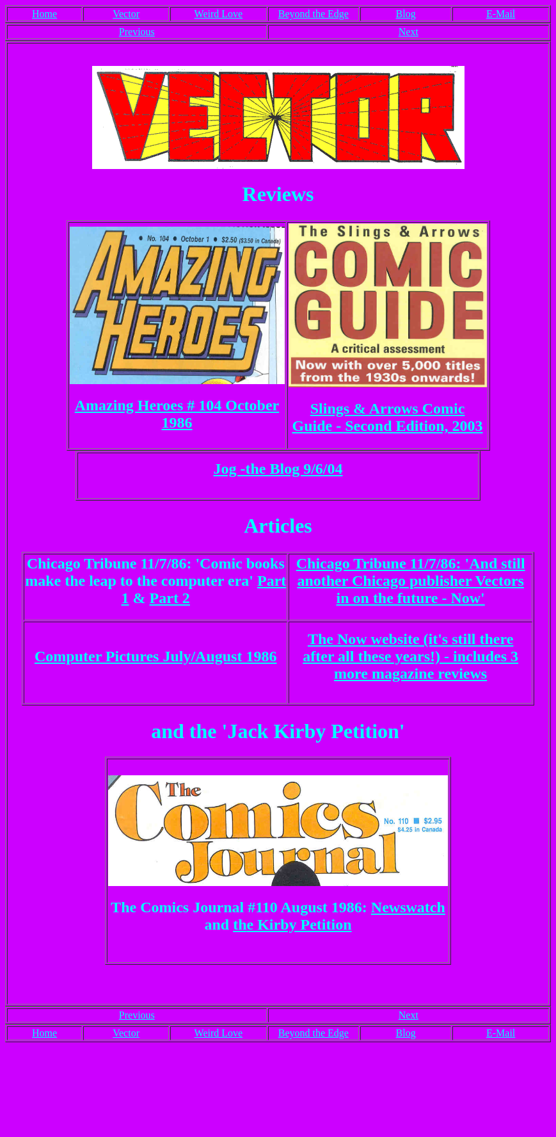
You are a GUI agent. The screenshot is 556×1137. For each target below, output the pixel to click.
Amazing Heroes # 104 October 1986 (177, 414)
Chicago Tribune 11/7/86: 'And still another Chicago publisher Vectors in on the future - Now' (410, 580)
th (239, 924)
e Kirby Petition (299, 924)
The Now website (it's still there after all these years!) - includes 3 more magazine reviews (410, 656)
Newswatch (408, 907)
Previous (137, 31)
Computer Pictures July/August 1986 (155, 656)
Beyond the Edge (313, 13)
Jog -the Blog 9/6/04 (278, 468)
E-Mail (500, 13)
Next (408, 31)
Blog (406, 13)
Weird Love (219, 13)
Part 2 (170, 598)
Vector (126, 13)
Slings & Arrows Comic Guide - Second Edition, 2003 (387, 417)
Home (44, 13)
